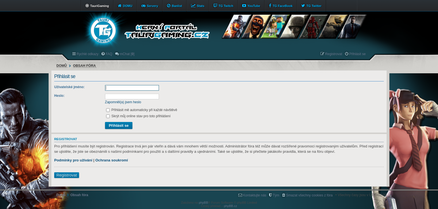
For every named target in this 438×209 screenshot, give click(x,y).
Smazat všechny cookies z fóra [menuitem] (309, 195)
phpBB (203, 202)
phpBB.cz (230, 206)
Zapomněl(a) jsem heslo (123, 102)
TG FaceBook (282, 6)
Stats (200, 6)
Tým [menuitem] (276, 195)
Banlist (177, 6)
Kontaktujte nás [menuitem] (254, 195)
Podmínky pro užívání (73, 160)
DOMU (127, 6)
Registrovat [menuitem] (333, 54)
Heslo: (59, 96)
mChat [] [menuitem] (127, 54)
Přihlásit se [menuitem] (357, 54)
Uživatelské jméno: (69, 87)
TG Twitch (226, 6)
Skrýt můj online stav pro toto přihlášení (138, 116)
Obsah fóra (84, 66)
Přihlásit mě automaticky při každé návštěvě (141, 110)
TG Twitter (314, 6)
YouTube (253, 6)
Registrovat (66, 175)
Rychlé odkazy (88, 54)
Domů (61, 66)
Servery (152, 6)
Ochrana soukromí (111, 160)
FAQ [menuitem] (109, 54)
